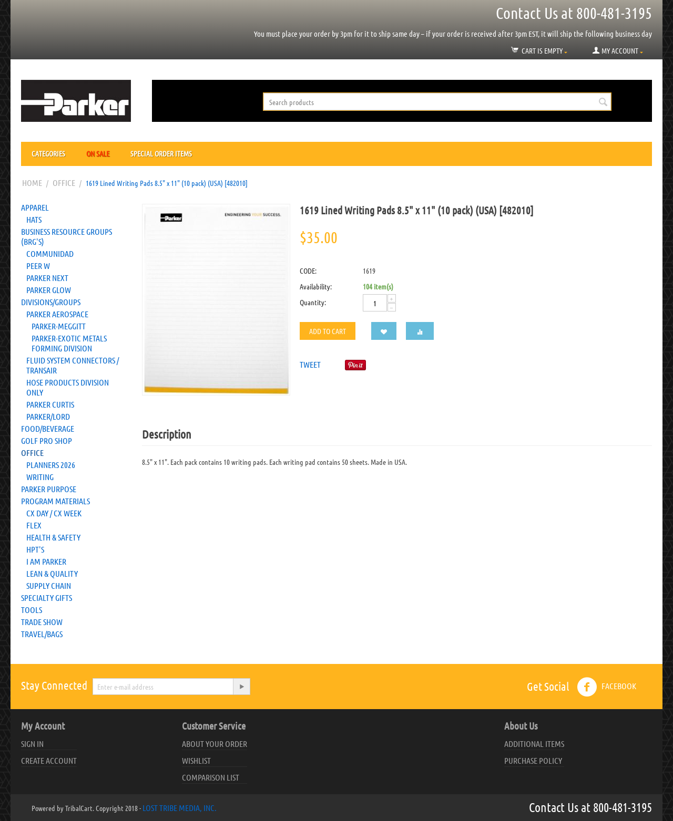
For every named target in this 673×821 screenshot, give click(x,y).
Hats (34, 219)
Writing (40, 477)
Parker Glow (48, 290)
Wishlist (196, 760)
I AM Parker (46, 561)
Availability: (316, 286)
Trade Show (42, 622)
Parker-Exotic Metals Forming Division (69, 343)
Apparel (35, 207)
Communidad (50, 253)
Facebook (606, 687)
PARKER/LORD (48, 416)
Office (64, 183)
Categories (48, 153)
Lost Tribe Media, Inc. (179, 808)
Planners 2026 (50, 465)
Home (32, 183)
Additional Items (534, 744)
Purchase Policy (533, 760)
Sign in (32, 744)
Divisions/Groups (50, 302)
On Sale (97, 153)
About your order (214, 744)
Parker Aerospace (57, 314)
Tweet (310, 364)
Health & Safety (53, 537)
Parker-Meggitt (59, 326)
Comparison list (210, 777)
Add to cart (327, 331)
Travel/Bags (42, 634)
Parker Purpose (48, 489)
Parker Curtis (50, 404)
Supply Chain (48, 585)
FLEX (34, 525)
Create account (49, 760)
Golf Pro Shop (46, 440)
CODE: (308, 270)
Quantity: (313, 302)
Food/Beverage (47, 428)
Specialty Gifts (46, 597)
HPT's (35, 549)
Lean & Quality (52, 573)
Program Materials (55, 501)
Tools (31, 610)
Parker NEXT (47, 278)
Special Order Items (161, 153)
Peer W (38, 266)
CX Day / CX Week (53, 513)
